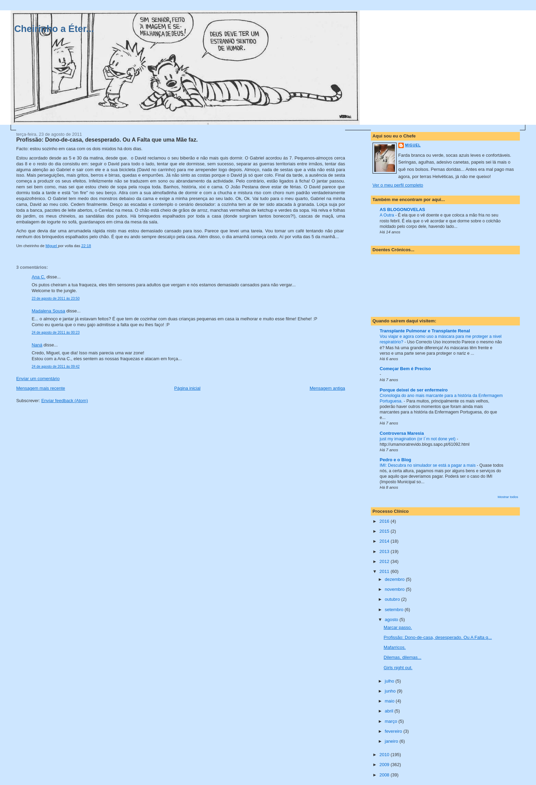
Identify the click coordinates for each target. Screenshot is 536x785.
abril (390, 711)
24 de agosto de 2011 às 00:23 (56, 332)
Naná (37, 344)
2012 (385, 561)
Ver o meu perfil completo (398, 185)
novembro (395, 589)
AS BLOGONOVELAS (402, 209)
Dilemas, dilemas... (402, 657)
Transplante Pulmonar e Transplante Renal (425, 330)
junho (391, 691)
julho (390, 681)
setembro (395, 609)
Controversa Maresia (402, 433)
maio (390, 701)
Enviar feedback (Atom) (64, 400)
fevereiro (394, 731)
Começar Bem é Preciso (405, 368)
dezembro (395, 579)
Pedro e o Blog (395, 459)
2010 (385, 754)
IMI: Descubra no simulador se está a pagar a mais (428, 465)
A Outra (387, 215)
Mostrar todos (508, 497)
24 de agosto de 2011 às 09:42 (56, 366)
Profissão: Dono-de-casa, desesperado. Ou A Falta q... (438, 637)
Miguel (413, 145)
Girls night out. (398, 667)
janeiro (392, 741)
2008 (385, 774)
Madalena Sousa (48, 310)
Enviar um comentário (37, 378)
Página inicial (187, 388)
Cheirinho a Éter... (54, 28)
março (392, 721)
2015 (385, 531)
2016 (385, 521)
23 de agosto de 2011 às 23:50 (56, 298)
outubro (393, 599)
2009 (385, 764)
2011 (385, 571)
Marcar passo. (398, 627)
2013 (385, 551)
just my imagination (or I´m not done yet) (418, 438)
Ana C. (38, 276)
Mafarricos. (395, 647)
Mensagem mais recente (40, 388)
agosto (392, 619)
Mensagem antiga (327, 388)
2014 (385, 541)
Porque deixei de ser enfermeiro (414, 389)
